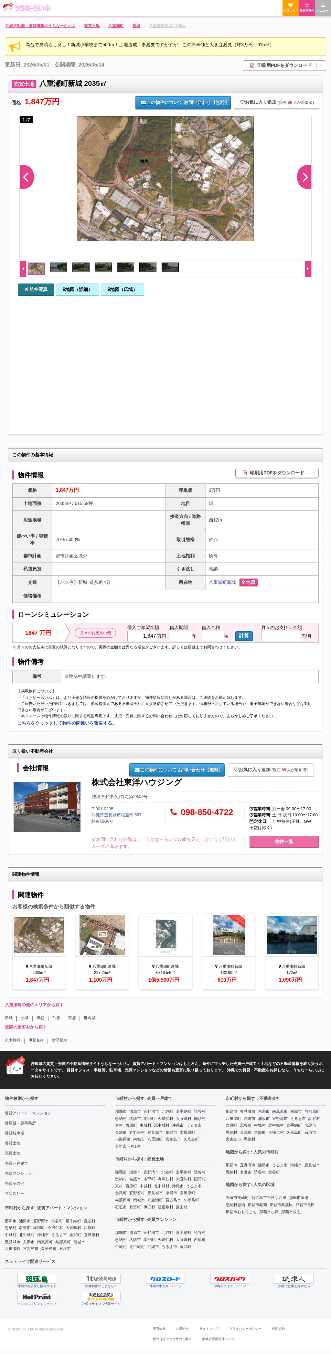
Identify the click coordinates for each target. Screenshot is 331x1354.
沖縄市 (43, 1235)
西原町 (89, 1227)
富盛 (72, 1018)
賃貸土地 (12, 1143)
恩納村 (10, 1227)
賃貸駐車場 (14, 1133)
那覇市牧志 (291, 1212)
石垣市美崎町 (237, 1197)
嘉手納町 (73, 1221)
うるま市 (59, 1235)
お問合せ (182, 1328)
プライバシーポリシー (245, 1328)
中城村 (10, 1235)
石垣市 (65, 1248)
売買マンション (18, 1173)
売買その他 (14, 1183)
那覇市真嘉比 (281, 1205)
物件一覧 (284, 841)
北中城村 (27, 1235)
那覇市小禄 (269, 1212)
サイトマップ (209, 1328)
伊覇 (40, 1018)
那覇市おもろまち (241, 1212)
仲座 (56, 1018)
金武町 (75, 1235)
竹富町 (135, 1207)
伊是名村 (36, 1040)
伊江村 (135, 1146)
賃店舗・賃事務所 (20, 1123)
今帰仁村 (55, 1227)
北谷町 (57, 1221)
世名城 (89, 1018)
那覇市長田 (305, 1205)
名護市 (25, 1227)
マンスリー (14, 1193)
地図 (248, 582)
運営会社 (159, 1328)
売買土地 (12, 1153)
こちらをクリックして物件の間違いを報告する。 (67, 723)
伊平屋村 (60, 1040)
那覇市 (10, 1221)
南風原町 (45, 1242)
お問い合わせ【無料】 (185, 102)
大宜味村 (73, 1227)
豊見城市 (12, 1242)
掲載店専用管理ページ (218, 1339)
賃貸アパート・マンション (28, 1113)
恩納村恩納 (235, 1205)
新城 (231, 582)
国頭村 (200, 1118)
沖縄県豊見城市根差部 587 (116, 814)
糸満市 (29, 1242)
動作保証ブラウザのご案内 (172, 1339)
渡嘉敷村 (165, 1207)
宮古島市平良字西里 (268, 1197)
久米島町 (12, 1040)
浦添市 (25, 1221)
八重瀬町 (218, 582)
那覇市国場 (298, 1197)
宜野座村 (91, 1235)
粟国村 (181, 1207)
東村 (119, 1125)
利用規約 (278, 1328)
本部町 (39, 1227)
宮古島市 (30, 1248)
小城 (24, 1018)
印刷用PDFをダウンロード (288, 65)
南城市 (79, 1242)
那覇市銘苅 (257, 1205)
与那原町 (63, 1242)
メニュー (322, 7)
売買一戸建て (16, 1163)
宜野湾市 (41, 1221)
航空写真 (36, 289)
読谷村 (89, 1221)
